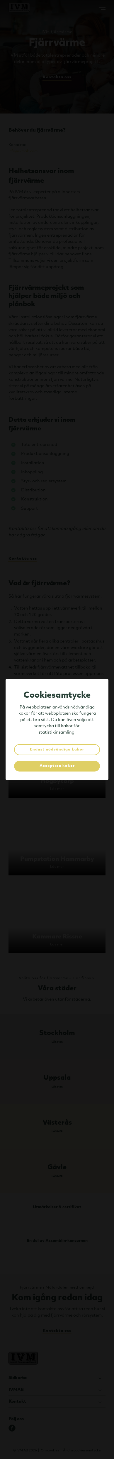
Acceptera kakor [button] (57, 766)
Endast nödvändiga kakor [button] (57, 749)
